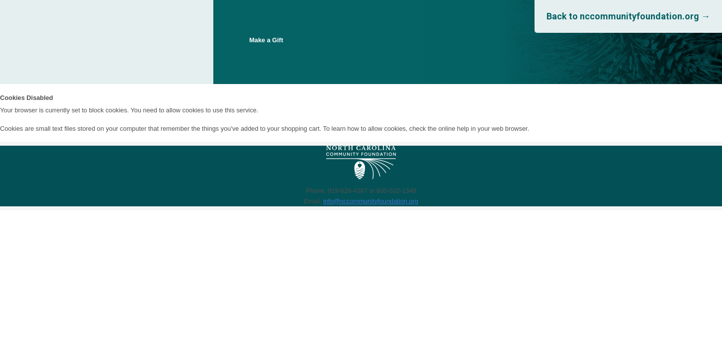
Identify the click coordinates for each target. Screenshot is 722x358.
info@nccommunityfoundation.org (370, 201)
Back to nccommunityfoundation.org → (628, 16)
